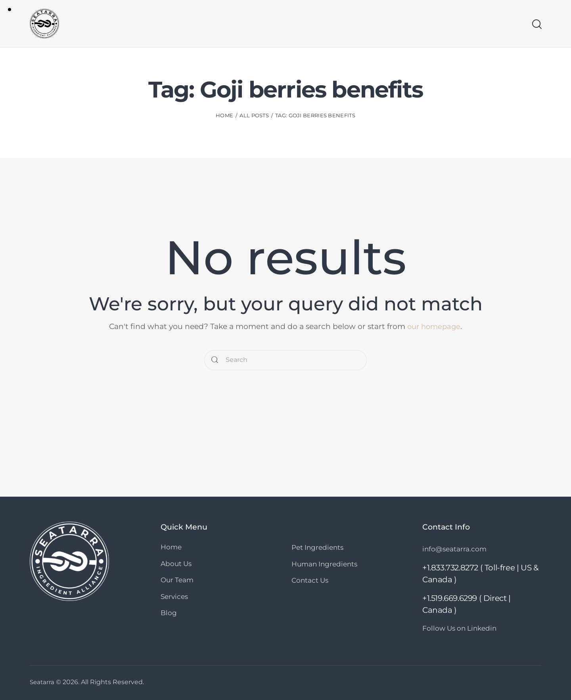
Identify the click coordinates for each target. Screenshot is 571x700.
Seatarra (43, 682)
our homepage (434, 326)
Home (224, 116)
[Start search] (536, 25)
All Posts (254, 116)
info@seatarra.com (454, 549)
